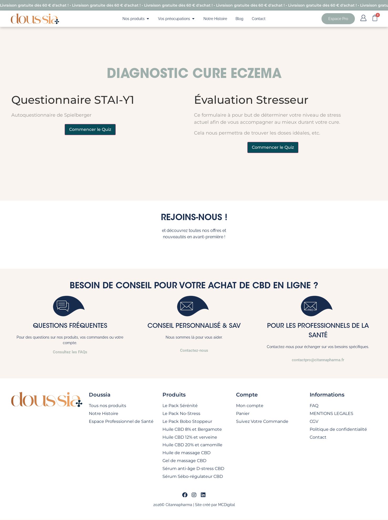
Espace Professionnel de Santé (121, 421)
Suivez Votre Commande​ (262, 421)
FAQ (314, 405)
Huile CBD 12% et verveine (189, 437)
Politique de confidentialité (338, 429)
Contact (318, 437)
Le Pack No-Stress (181, 413)
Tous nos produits (107, 405)
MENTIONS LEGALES (331, 413)
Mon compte (249, 405)
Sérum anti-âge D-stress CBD (193, 468)
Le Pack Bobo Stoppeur (187, 421)
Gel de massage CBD (184, 460)
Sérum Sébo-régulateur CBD (192, 476)
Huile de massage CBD (186, 452)
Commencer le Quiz (90, 129)
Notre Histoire (103, 413)
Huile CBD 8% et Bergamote (192, 429)
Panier (242, 413)
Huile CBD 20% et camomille (192, 445)
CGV (314, 421)
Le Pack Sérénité (180, 405)
